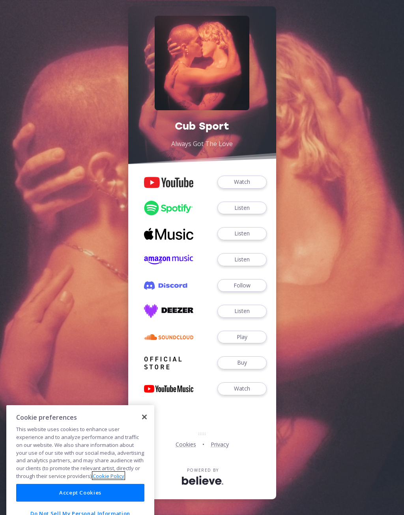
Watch (242, 182)
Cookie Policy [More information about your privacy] (108, 486)
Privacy (220, 444)
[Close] (144, 427)
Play (242, 337)
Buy (242, 363)
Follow (242, 286)
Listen (242, 208)
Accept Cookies (80, 503)
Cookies (186, 444)
